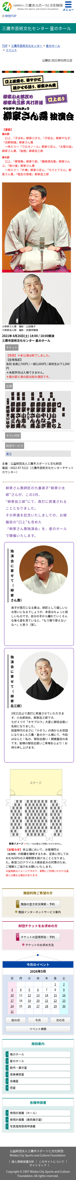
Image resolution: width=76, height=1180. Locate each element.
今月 (38, 1020)
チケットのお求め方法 (40, 945)
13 (38, 995)
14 (46, 995)
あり (9, 454)
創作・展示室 (18, 1068)
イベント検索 (38, 1029)
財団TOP (10, 16)
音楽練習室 (17, 1074)
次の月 (60, 1020)
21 (46, 1001)
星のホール (53, 46)
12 (29, 995)
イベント (11, 50)
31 (12, 1012)
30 (63, 1006)
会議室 (14, 1081)
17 (12, 1001)
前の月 (15, 1020)
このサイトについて (51, 1162)
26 (29, 1006)
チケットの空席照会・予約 (38, 937)
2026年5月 (38, 971)
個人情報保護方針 (23, 1162)
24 (12, 1006)
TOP (4, 46)
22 (55, 1001)
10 (12, 995)
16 (63, 995)
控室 (13, 1088)
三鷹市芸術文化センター (26, 46)
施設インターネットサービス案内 (39, 912)
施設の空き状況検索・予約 (38, 904)
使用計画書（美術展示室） (27, 1119)
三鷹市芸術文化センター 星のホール (36, 28)
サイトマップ (37, 1165)
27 (38, 1006)
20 (38, 1001)
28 (46, 1006)
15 (55, 995)
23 (63, 1001)
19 (29, 1001)
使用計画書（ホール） (24, 1113)
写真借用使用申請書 (22, 1126)
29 (55, 1006)
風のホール (17, 1054)
